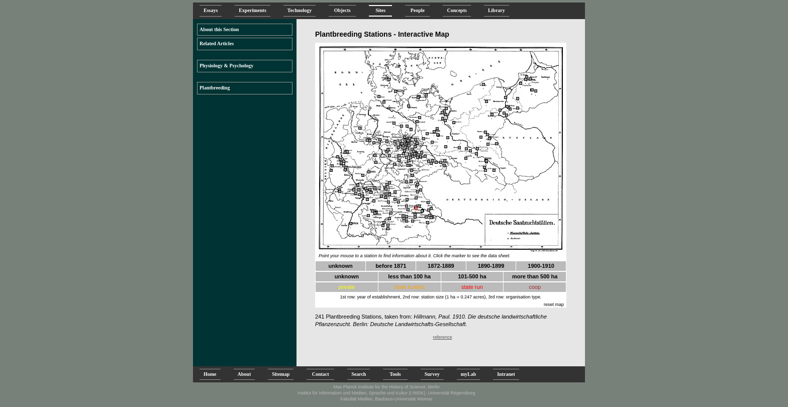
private (346, 287)
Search (358, 374)
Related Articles (217, 43)
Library (496, 10)
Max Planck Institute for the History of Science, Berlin (386, 386)
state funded (409, 287)
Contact (320, 374)
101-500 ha (472, 276)
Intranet (506, 374)
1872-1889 (441, 266)
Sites (380, 10)
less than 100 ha (409, 276)
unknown (341, 266)
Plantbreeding (215, 87)
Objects (342, 10)
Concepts (456, 10)
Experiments (252, 10)
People (417, 10)
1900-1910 (541, 266)
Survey (432, 374)
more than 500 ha (534, 276)
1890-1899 (491, 266)
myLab (468, 374)
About (244, 374)
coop (535, 287)
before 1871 (390, 266)
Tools (395, 374)
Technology (299, 10)
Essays (211, 10)
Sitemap (280, 374)
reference (442, 337)
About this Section (219, 29)
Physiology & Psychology (226, 65)
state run (472, 287)
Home (210, 374)
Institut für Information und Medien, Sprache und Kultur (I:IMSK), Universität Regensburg (386, 392)
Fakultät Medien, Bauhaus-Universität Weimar (386, 398)
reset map (554, 304)
